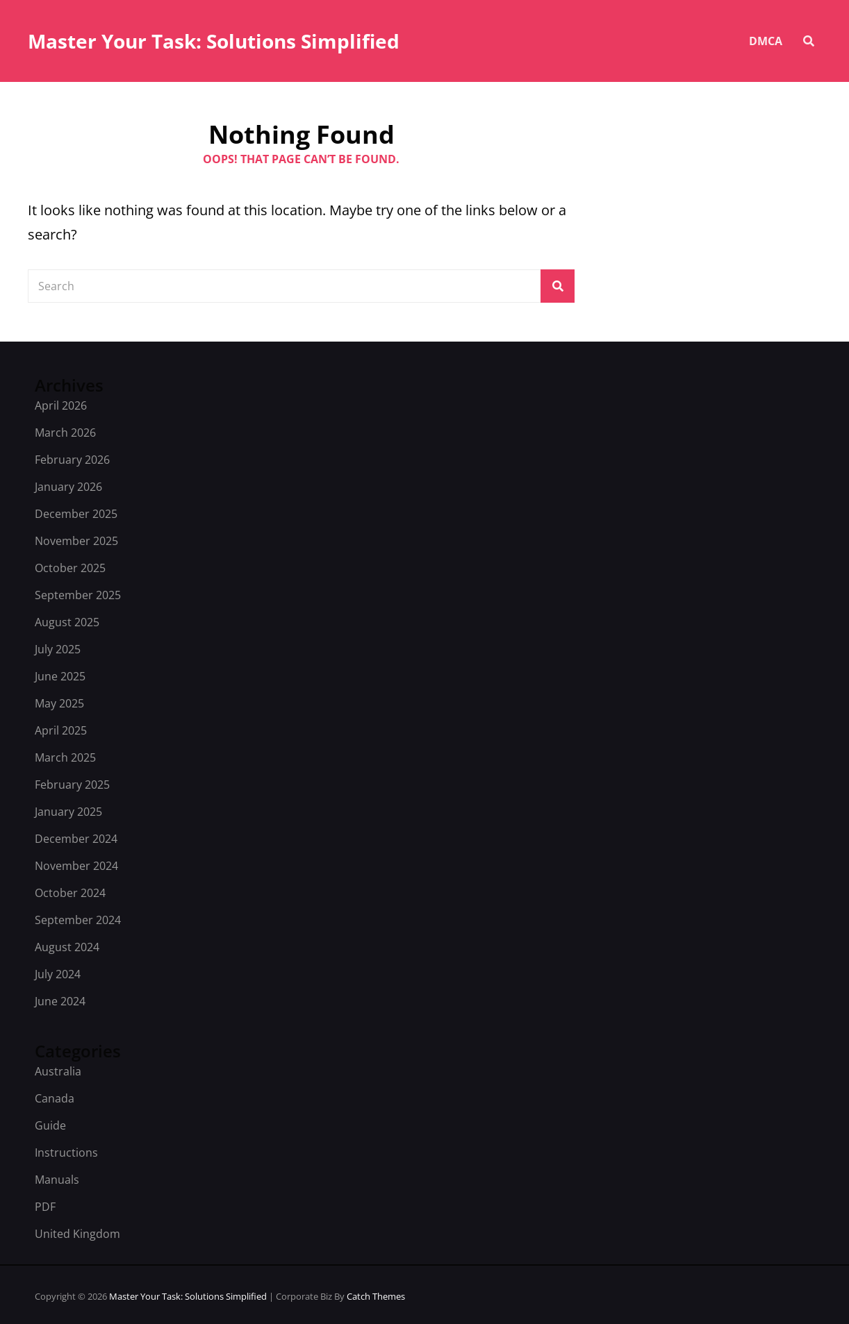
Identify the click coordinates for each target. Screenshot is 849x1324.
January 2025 (68, 811)
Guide (50, 1125)
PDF (45, 1206)
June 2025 (60, 676)
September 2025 (78, 595)
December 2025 (76, 513)
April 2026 (61, 405)
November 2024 (76, 865)
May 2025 (59, 703)
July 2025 (58, 649)
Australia (58, 1071)
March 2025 (65, 757)
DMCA (765, 41)
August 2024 (67, 947)
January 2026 (68, 486)
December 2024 (76, 838)
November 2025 (76, 540)
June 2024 (60, 1001)
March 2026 (65, 432)
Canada (54, 1098)
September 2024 (78, 920)
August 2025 (67, 622)
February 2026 (72, 459)
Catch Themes (376, 1296)
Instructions (66, 1152)
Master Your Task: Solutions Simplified (213, 41)
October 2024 (70, 892)
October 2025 (70, 568)
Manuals (57, 1179)
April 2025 (61, 730)
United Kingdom (77, 1233)
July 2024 (58, 974)
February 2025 (72, 784)
